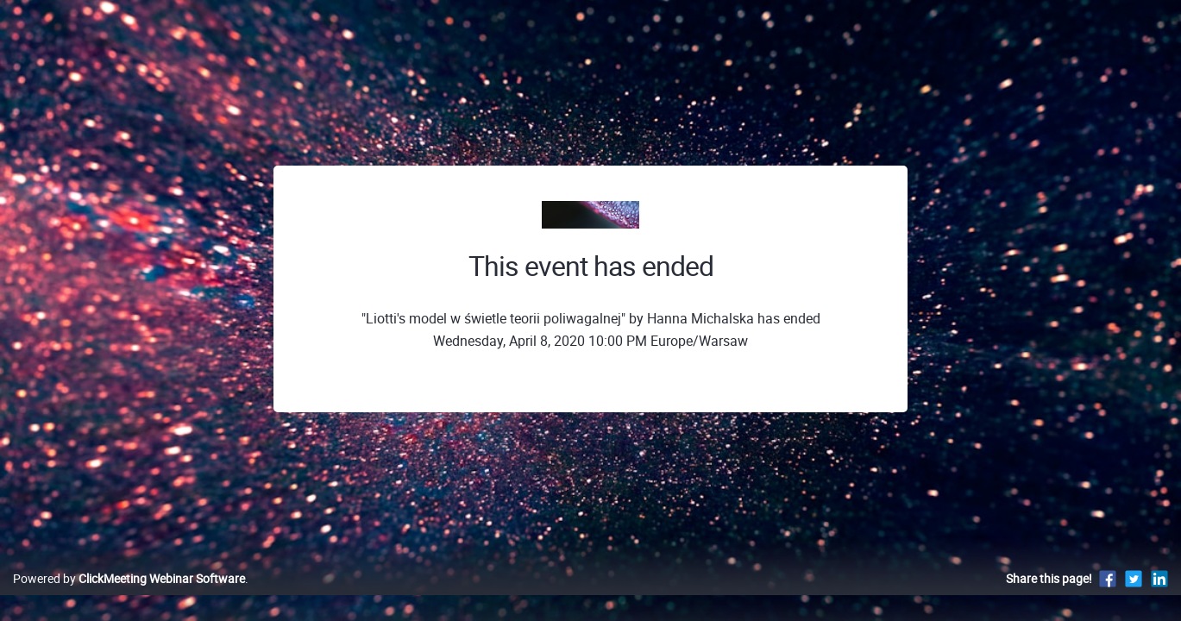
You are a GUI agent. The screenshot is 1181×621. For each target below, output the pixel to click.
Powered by (129, 596)
